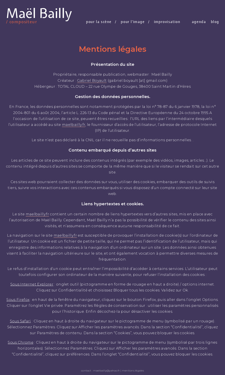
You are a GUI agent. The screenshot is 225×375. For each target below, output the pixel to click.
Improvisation (167, 21)
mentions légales (133, 370)
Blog (215, 21)
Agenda (199, 21)
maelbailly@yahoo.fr (106, 370)
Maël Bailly (39, 14)
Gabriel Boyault (92, 81)
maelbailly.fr (73, 125)
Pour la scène (99, 21)
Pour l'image (133, 21)
